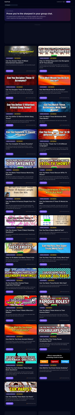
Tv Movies (42, 307)
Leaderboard (59, 1)
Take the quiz (9, 70)
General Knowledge (44, 58)
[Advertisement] (38, 34)
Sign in (64, 1)
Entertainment (10, 58)
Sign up (68, 1)
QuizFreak (7, 1)
